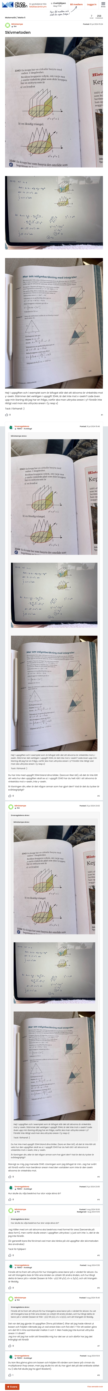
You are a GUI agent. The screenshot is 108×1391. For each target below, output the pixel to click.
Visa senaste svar (95, 1387)
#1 (102, 415)
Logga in (91, 4)
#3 (98, 1177)
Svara (13, 1386)
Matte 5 (21, 17)
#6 (98, 1288)
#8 (98, 1375)
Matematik (10, 17)
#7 (98, 1346)
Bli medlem (76, 4)
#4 (98, 1200)
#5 (98, 1255)
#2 (98, 796)
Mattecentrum (38, 6)
